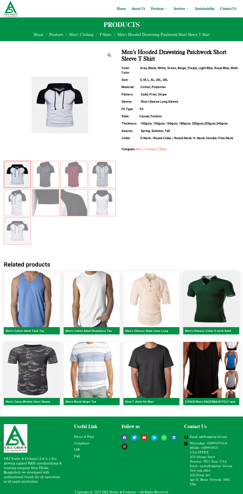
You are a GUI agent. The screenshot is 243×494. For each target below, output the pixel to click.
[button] (109, 55)
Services (181, 9)
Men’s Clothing (81, 34)
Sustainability (204, 9)
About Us (138, 9)
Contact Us (228, 9)
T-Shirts (105, 34)
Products (159, 9)
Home (121, 9)
